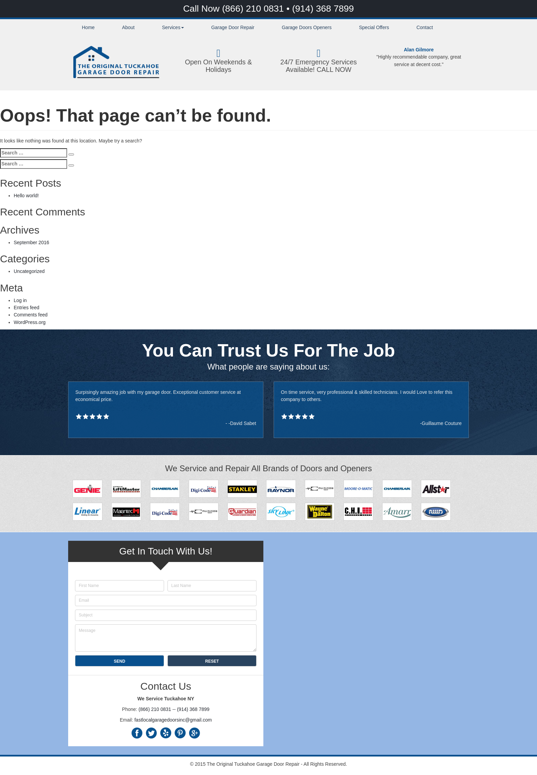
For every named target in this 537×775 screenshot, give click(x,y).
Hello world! (26, 195)
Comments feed (31, 314)
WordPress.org (30, 322)
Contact (424, 27)
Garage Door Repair (232, 27)
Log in (20, 300)
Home (88, 27)
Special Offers (374, 27)
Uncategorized (29, 271)
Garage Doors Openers (307, 27)
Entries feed (26, 307)
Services (173, 27)
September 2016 (31, 242)
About (128, 27)
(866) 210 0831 (254, 8)
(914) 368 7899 (323, 8)
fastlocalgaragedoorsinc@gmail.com (173, 720)
